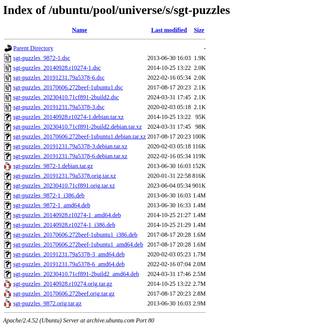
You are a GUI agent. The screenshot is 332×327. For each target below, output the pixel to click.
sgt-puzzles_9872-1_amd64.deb (51, 205)
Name (79, 30)
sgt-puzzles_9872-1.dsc (41, 58)
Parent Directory (33, 48)
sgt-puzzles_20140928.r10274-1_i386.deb (64, 225)
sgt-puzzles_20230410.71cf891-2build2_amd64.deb (76, 274)
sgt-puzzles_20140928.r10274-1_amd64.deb (67, 215)
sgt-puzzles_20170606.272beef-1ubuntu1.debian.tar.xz (79, 136)
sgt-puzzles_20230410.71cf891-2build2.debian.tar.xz (77, 126)
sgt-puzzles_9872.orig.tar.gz (47, 303)
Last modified (169, 30)
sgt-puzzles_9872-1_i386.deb (49, 195)
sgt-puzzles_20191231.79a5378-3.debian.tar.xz (70, 146)
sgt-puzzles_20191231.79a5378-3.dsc (59, 107)
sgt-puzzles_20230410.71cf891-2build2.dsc (66, 97)
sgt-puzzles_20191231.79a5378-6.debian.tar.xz (70, 156)
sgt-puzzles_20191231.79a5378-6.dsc (59, 77)
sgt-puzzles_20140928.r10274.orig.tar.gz (62, 284)
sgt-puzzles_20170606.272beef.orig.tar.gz (63, 293)
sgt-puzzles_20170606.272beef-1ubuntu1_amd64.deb (78, 244)
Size (199, 30)
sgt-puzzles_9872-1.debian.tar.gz (53, 166)
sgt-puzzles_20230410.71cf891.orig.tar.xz (64, 185)
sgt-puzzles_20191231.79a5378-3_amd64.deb (69, 254)
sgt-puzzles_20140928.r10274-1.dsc (57, 68)
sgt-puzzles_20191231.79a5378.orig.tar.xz (64, 176)
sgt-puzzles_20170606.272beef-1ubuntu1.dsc (68, 87)
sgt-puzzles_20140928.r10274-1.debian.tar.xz (68, 117)
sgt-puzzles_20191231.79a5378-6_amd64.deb (69, 264)
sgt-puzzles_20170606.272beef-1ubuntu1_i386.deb (75, 234)
